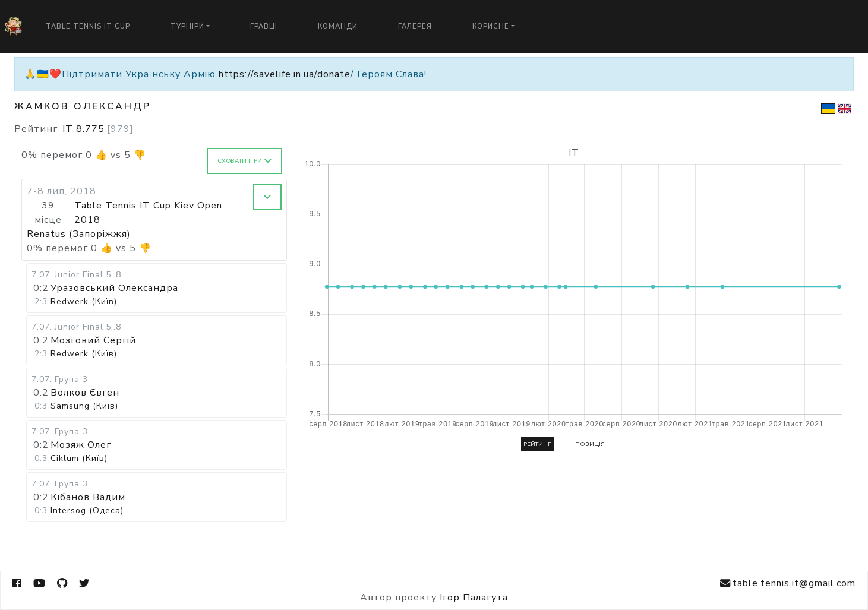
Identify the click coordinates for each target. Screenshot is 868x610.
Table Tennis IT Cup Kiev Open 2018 (148, 212)
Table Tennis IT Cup (88, 26)
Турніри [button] (187, 26)
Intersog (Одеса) (87, 510)
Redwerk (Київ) (83, 301)
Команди (338, 26)
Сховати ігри (244, 161)
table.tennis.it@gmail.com (788, 583)
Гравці (263, 26)
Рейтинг (537, 444)
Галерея (415, 26)
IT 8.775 (98, 128)
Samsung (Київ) (84, 406)
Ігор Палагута (474, 597)
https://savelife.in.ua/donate (285, 74)
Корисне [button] (490, 26)
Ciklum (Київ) (79, 458)
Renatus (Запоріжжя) (79, 234)
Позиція (590, 444)
